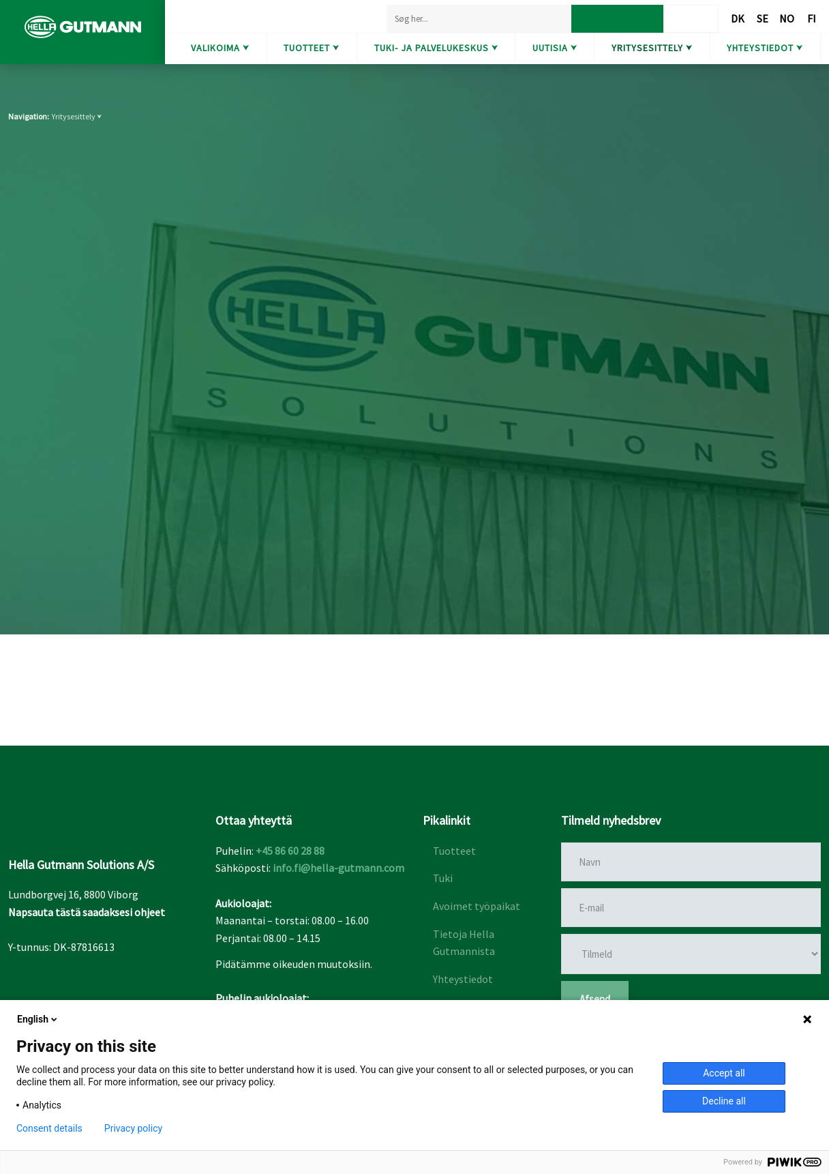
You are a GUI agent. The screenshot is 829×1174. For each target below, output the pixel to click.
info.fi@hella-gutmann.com (338, 868)
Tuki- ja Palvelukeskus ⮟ (436, 48)
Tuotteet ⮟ (312, 48)
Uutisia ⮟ (554, 48)
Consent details (49, 1128)
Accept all (724, 1073)
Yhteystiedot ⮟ (765, 48)
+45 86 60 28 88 (290, 850)
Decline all (724, 1101)
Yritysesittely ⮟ (652, 48)
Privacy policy (133, 1128)
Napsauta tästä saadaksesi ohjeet (86, 912)
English (38, 1019)
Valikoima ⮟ (220, 48)
